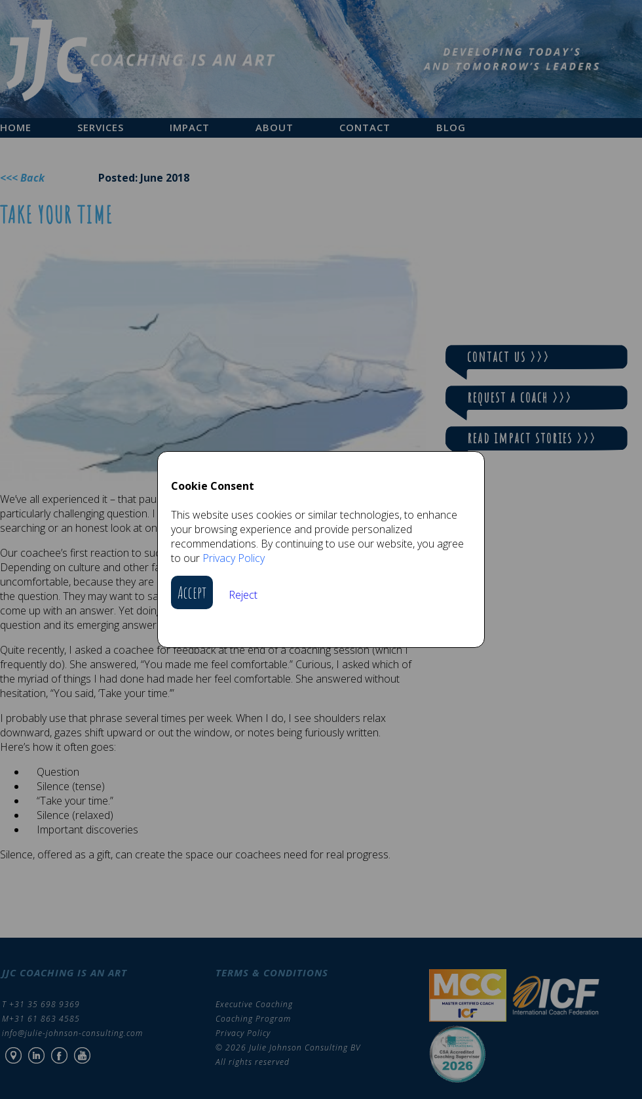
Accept (192, 592)
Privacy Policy (233, 558)
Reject (243, 595)
